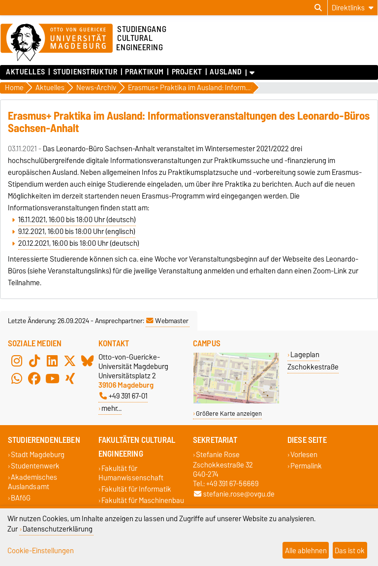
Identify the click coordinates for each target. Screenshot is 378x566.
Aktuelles (25, 72)
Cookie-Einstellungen (40, 550)
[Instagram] (17, 361)
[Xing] (70, 379)
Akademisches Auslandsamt (32, 481)
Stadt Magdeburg (37, 454)
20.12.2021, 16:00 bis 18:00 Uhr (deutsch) (78, 243)
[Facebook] (34, 379)
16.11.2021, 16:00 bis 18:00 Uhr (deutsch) (77, 220)
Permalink (306, 465)
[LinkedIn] (52, 361)
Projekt (187, 72)
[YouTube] (52, 379)
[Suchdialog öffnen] (318, 8)
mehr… (111, 408)
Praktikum (144, 72)
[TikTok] (34, 361)
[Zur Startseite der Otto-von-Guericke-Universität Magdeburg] (56, 43)
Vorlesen (303, 454)
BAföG (21, 498)
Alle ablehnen (306, 550)
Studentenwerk (35, 465)
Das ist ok (350, 550)
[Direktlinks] (353, 7)
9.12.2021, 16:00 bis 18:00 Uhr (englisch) (76, 231)
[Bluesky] (87, 361)
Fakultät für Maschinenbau (142, 500)
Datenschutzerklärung (58, 529)
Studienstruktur (85, 72)
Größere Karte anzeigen (229, 413)
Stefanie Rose (218, 454)
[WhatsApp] (17, 379)
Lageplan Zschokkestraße (313, 360)
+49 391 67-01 (123, 396)
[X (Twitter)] (70, 361)
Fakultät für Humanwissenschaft (130, 473)
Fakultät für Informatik (136, 489)
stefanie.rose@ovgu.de (234, 493)
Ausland (226, 72)
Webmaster (167, 321)
